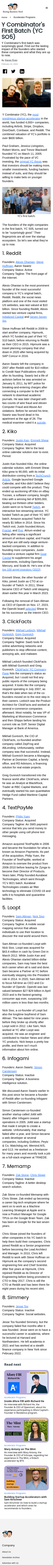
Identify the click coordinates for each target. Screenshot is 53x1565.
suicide (41, 422)
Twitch (36, 506)
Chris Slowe (37, 1175)
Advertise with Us (10, 1563)
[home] (13, 8)
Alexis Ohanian (25, 262)
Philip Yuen (23, 816)
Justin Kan (22, 440)
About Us (6, 1552)
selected (30, 608)
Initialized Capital (13, 316)
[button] (46, 8)
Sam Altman (23, 916)
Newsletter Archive (11, 1557)
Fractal (6, 530)
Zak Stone (22, 1175)
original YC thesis (31, 161)
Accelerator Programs (24, 17)
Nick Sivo (38, 916)
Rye (20, 530)
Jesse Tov (22, 1306)
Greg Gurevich (24, 634)
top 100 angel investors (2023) (21, 569)
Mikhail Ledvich (25, 630)
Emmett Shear (40, 440)
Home (4, 17)
